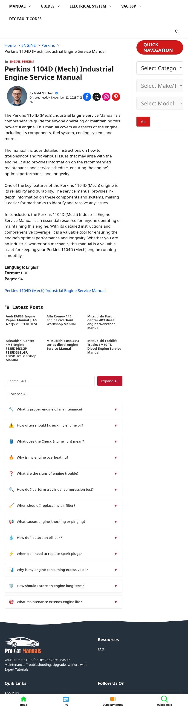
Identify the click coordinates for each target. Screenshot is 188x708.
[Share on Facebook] (87, 97)
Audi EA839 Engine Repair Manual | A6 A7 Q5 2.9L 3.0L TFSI (21, 320)
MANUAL (22, 6)
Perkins (28, 61)
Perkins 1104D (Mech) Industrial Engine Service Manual (55, 290)
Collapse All (18, 393)
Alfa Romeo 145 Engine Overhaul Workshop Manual (61, 320)
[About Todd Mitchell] (17, 97)
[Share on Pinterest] (116, 97)
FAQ (101, 649)
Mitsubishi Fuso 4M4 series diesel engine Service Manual (62, 345)
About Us (12, 693)
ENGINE (15, 61)
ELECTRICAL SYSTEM (93, 6)
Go (143, 121)
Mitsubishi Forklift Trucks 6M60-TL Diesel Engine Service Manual (104, 346)
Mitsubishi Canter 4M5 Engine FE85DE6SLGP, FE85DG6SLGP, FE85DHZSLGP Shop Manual (21, 350)
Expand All (110, 381)
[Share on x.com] (97, 97)
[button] (177, 31)
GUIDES (53, 6)
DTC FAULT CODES (25, 18)
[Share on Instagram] (106, 97)
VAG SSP (134, 6)
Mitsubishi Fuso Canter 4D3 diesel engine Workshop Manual (101, 322)
